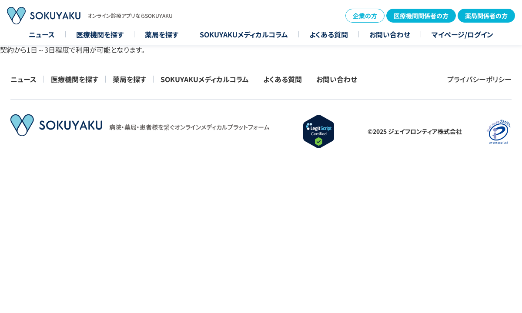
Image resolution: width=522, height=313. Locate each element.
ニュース (42, 34)
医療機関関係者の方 (421, 15)
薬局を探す (161, 34)
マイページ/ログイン (462, 34)
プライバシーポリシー (479, 79)
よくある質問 (328, 34)
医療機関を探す (100, 34)
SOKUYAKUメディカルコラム (244, 34)
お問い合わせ (389, 34)
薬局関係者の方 (486, 15)
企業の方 (365, 15)
